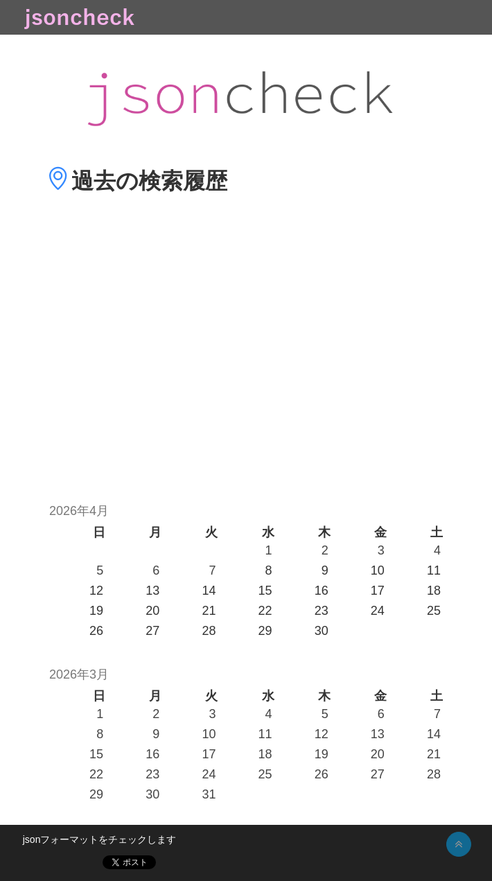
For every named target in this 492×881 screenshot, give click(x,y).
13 (378, 734)
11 (265, 734)
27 (378, 774)
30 (152, 794)
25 (265, 774)
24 (209, 774)
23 (152, 774)
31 (209, 794)
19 (321, 754)
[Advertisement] (246, 369)
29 (96, 794)
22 (96, 774)
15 (96, 754)
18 (265, 754)
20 (378, 754)
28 (434, 774)
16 (152, 754)
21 (434, 754)
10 (209, 734)
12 (321, 734)
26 (321, 774)
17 (209, 754)
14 (434, 734)
